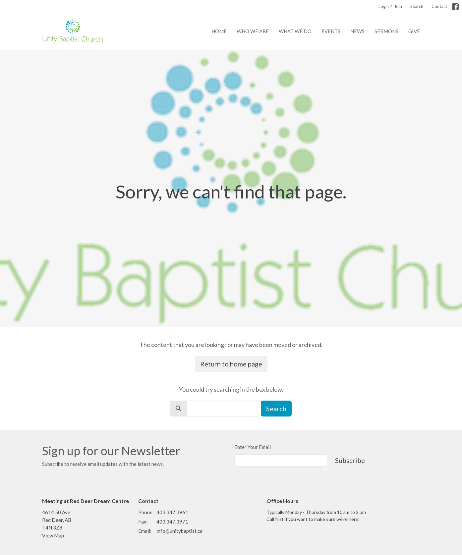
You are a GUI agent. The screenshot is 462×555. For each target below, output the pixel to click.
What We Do (295, 31)
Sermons (386, 31)
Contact (439, 6)
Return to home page (231, 364)
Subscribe (350, 460)
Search (416, 6)
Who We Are (253, 31)
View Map (53, 535)
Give (414, 31)
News (357, 31)
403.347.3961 (172, 512)
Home (219, 31)
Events (330, 31)
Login (383, 6)
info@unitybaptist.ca (179, 531)
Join (398, 6)
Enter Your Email (252, 447)
